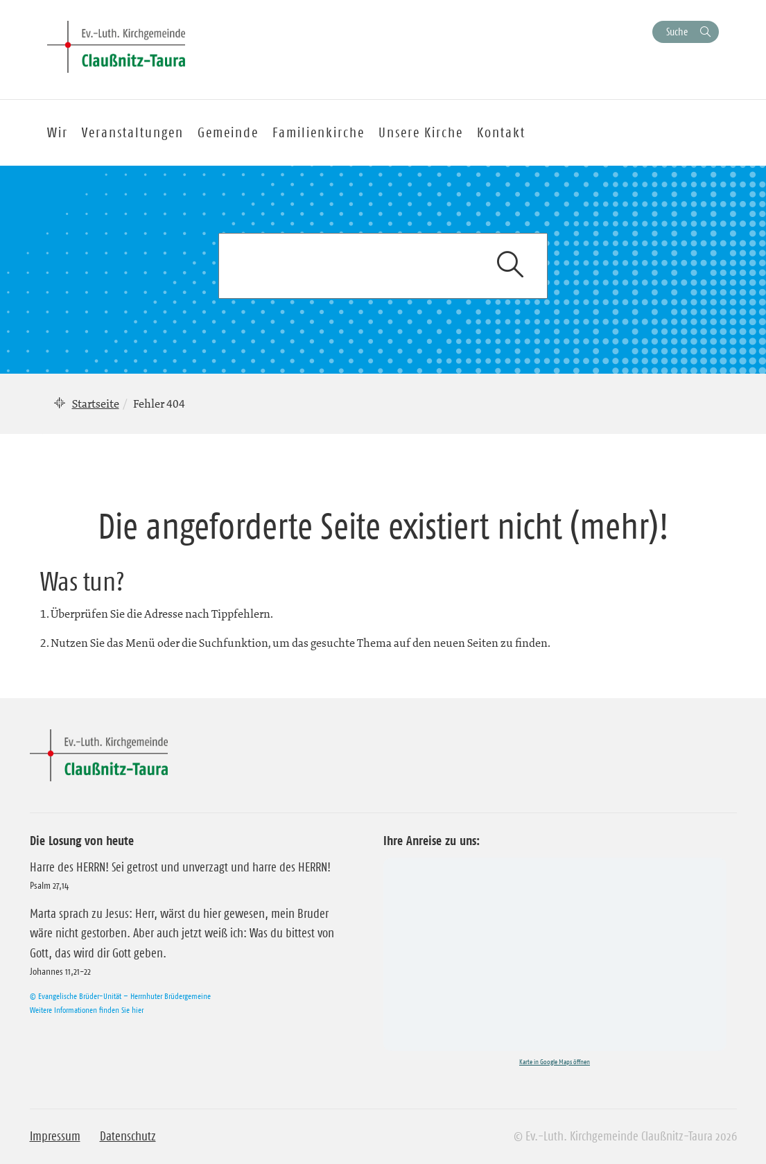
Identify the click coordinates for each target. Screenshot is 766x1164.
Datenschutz (128, 1136)
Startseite (95, 403)
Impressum (55, 1136)
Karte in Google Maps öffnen (554, 1061)
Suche (677, 31)
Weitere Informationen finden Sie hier (86, 1010)
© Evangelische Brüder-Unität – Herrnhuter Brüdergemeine (120, 996)
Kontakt (501, 132)
